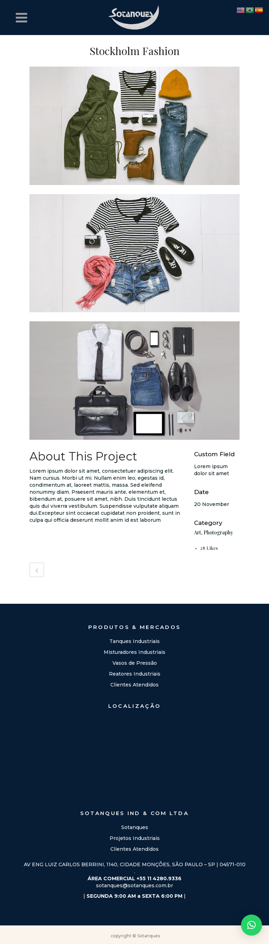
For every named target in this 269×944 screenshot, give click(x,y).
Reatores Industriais (134, 673)
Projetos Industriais (135, 838)
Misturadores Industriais (134, 652)
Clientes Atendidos (134, 684)
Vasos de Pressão (134, 663)
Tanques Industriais (134, 641)
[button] (251, 925)
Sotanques (134, 827)
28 (209, 548)
